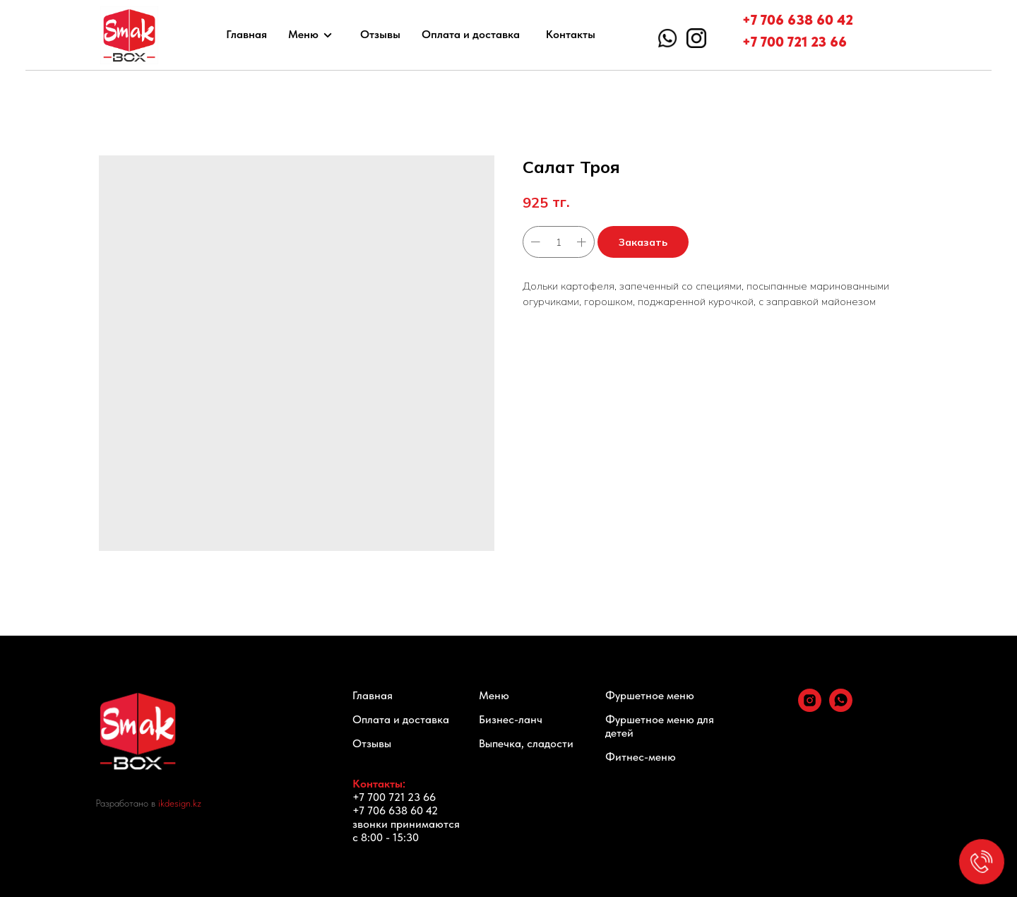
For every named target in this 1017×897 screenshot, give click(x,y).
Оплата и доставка (471, 34)
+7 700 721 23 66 (794, 41)
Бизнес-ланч (510, 719)
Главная (246, 34)
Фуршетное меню (649, 695)
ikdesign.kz (179, 803)
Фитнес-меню (640, 757)
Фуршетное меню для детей (659, 726)
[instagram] (809, 708)
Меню (303, 34)
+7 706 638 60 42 (797, 19)
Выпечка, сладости (526, 743)
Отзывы (380, 34)
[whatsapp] (840, 708)
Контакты (570, 34)
